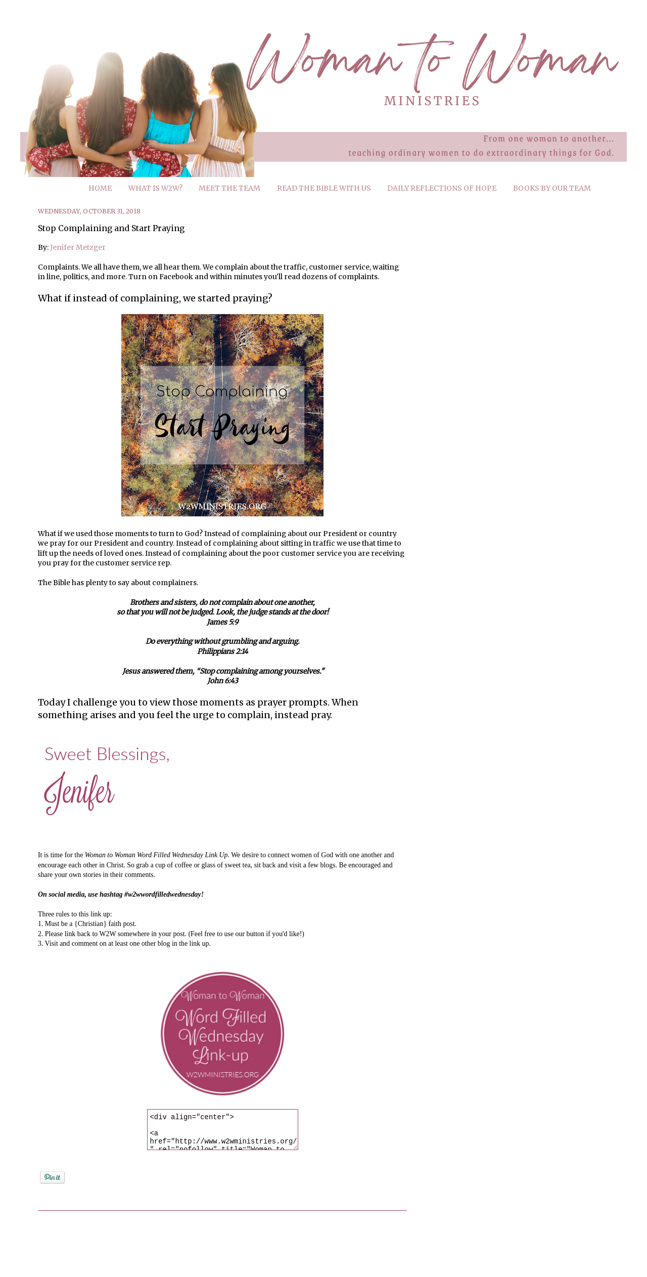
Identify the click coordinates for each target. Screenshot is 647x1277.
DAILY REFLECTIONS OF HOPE (441, 188)
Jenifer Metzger (78, 247)
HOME (100, 188)
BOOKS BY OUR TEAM (552, 188)
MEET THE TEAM (229, 188)
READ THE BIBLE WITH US (324, 188)
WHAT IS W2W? (155, 188)
